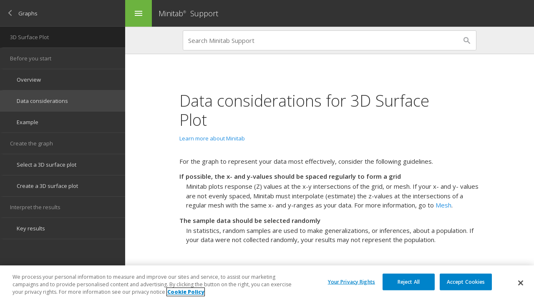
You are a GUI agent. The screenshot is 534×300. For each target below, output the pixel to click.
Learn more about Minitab (212, 138)
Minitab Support (188, 13)
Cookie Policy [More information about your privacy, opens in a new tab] (185, 291)
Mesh (443, 205)
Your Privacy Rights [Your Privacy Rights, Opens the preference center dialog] (351, 281)
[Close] (520, 283)
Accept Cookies (466, 281)
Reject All (409, 281)
